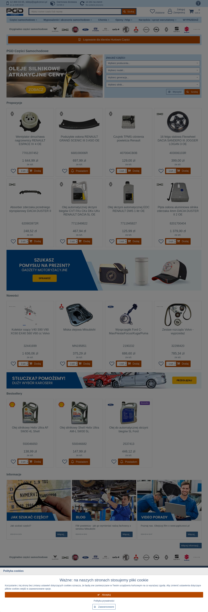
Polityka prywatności (104, 600)
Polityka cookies (13, 571)
